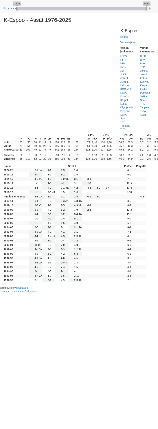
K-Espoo (125, 85)
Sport (123, 118)
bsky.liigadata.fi (19, 287)
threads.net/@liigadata (23, 291)
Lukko (123, 103)
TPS (122, 122)
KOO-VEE (126, 89)
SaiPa (123, 114)
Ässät (143, 114)
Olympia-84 (126, 107)
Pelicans (125, 111)
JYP (122, 70)
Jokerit (124, 78)
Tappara (125, 125)
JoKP (123, 74)
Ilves (123, 67)
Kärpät (124, 100)
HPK (123, 63)
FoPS (123, 56)
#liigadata (8, 8)
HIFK (123, 59)
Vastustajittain (128, 42)
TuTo (123, 129)
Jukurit (124, 81)
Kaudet (124, 36)
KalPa (123, 92)
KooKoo (124, 96)
